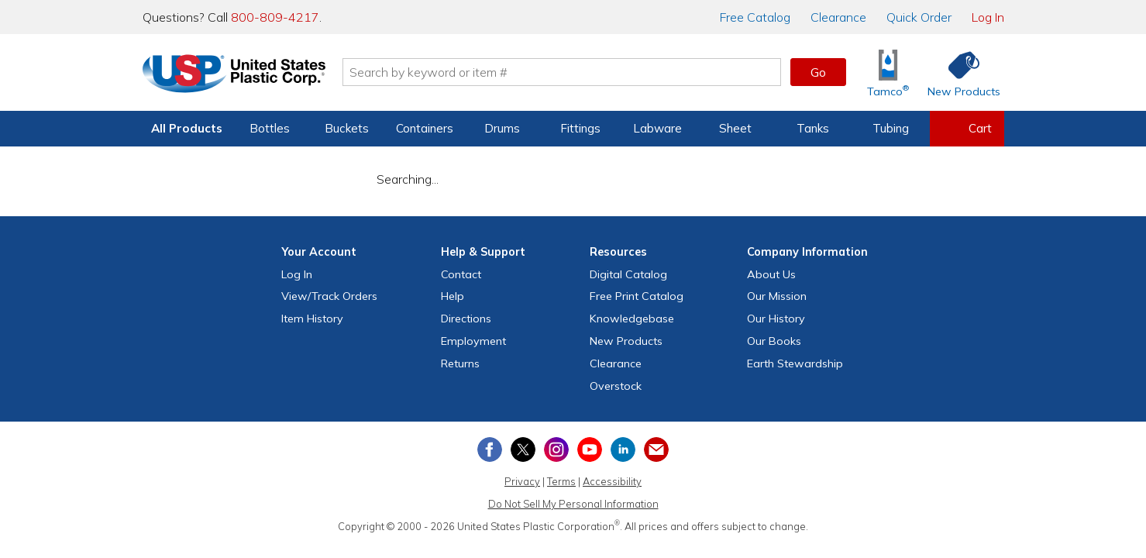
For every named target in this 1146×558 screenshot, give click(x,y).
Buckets (347, 128)
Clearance (838, 17)
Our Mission (777, 296)
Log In (988, 17)
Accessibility (612, 481)
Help (452, 296)
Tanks (813, 128)
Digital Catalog (628, 274)
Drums (502, 128)
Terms (561, 481)
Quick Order (919, 17)
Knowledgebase (632, 319)
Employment (473, 341)
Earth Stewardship (795, 363)
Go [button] (818, 72)
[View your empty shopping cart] (967, 128)
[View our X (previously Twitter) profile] (523, 449)
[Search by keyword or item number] (561, 72)
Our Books (774, 341)
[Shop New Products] (958, 72)
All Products (186, 128)
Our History (776, 319)
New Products (626, 341)
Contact (461, 274)
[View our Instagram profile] (556, 449)
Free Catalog (636, 296)
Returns (460, 363)
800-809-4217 (275, 17)
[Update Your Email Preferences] (656, 449)
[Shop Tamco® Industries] (888, 72)
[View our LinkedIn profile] (622, 449)
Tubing (890, 128)
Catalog (755, 17)
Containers (424, 128)
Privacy (522, 481)
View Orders (329, 296)
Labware (657, 128)
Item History (312, 319)
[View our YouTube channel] (589, 449)
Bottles (270, 128)
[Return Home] (234, 75)
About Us (771, 274)
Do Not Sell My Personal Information (573, 504)
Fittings (580, 128)
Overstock (616, 386)
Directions (466, 319)
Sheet (735, 128)
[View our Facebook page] (489, 449)
